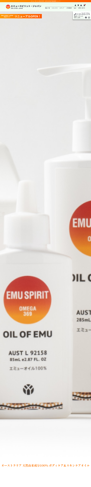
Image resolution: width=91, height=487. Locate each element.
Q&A (75, 8)
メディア (62, 8)
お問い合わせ (81, 8)
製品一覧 (47, 8)
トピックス (55, 8)
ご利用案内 (69, 8)
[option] (45, 249)
